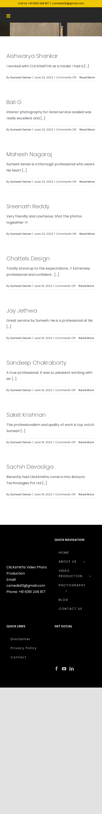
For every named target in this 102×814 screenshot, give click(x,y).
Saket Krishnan (26, 415)
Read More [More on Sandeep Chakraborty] (86, 390)
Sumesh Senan (20, 77)
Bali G (13, 102)
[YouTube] (64, 669)
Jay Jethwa (21, 310)
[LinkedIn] (71, 669)
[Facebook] (56, 669)
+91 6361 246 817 (32, 591)
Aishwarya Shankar (32, 56)
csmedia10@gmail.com (68, 3)
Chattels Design (28, 258)
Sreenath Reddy (28, 206)
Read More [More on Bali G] (87, 130)
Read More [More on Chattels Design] (86, 286)
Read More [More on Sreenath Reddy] (87, 234)
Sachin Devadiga (30, 467)
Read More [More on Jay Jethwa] (86, 338)
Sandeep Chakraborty (36, 363)
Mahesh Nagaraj (29, 154)
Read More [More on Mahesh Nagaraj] (87, 182)
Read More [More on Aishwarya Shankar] (87, 77)
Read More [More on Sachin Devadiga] (86, 494)
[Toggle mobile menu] (8, 16)
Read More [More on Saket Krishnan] (86, 442)
